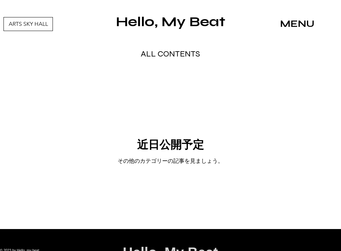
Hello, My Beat (170, 21)
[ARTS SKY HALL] (28, 24)
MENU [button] (297, 23)
